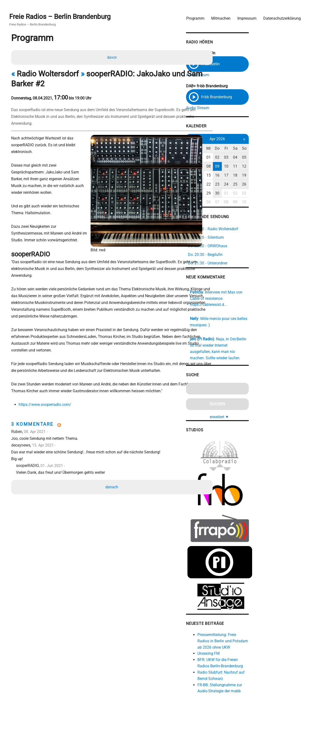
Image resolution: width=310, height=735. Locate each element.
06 (230, 167)
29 (250, 193)
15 (250, 175)
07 (240, 167)
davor (112, 57)
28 (240, 193)
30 (230, 158)
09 (260, 167)
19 (291, 175)
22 (250, 184)
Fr (270, 149)
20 (230, 184)
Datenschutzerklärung (279, 16)
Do (260, 149)
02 (260, 158)
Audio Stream (237, 73)
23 (260, 184)
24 (271, 184)
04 (281, 158)
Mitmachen (218, 16)
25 (281, 184)
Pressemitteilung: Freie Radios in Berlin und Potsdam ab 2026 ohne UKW (266, 641)
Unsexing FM (248, 653)
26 (291, 184)
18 (281, 175)
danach (112, 474)
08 (250, 167)
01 (250, 158)
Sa (281, 149)
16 (260, 175)
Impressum (244, 16)
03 (271, 158)
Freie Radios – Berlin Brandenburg (62, 15)
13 (230, 175)
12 (291, 167)
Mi (250, 149)
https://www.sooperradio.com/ (47, 391)
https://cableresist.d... (271, 298)
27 (230, 193)
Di (240, 149)
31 (240, 158)
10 (271, 167)
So (291, 149)
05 (291, 158)
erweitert (262, 403)
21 (240, 184)
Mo (230, 149)
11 (281, 167)
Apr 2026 (260, 139)
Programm (193, 16)
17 (271, 175)
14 (240, 175)
